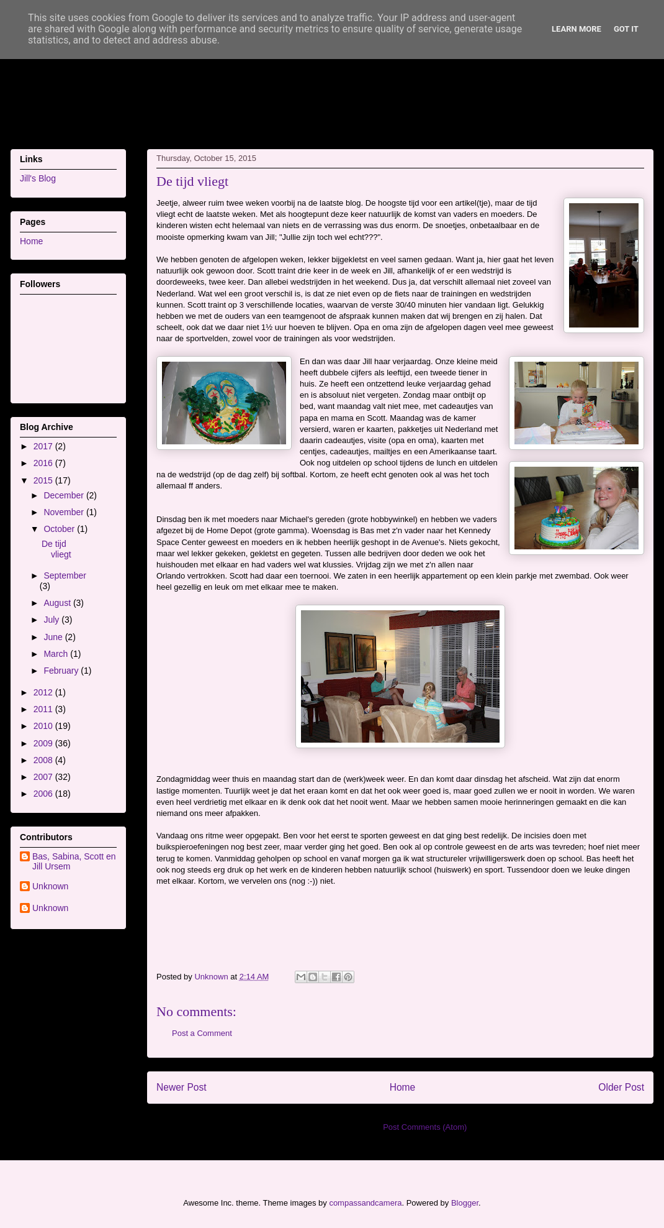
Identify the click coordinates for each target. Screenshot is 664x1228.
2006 (44, 794)
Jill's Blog (38, 178)
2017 (44, 446)
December (64, 495)
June (54, 637)
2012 (44, 692)
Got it (626, 29)
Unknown (50, 886)
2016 (44, 463)
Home (403, 1087)
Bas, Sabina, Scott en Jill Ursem (74, 861)
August (58, 603)
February (62, 671)
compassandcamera (365, 1202)
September (64, 575)
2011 (44, 709)
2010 (44, 726)
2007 (44, 777)
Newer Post (181, 1087)
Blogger (464, 1202)
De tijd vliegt (56, 549)
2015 (44, 480)
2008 (44, 760)
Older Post (621, 1087)
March (56, 654)
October (60, 529)
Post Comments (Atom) (425, 1127)
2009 (44, 743)
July (52, 620)
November (64, 512)
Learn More (576, 29)
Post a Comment (202, 1033)
